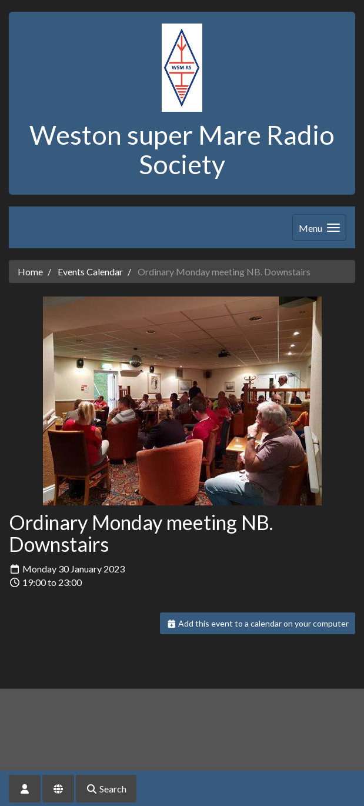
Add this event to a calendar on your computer (257, 623)
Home (30, 271)
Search (106, 788)
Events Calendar (90, 271)
